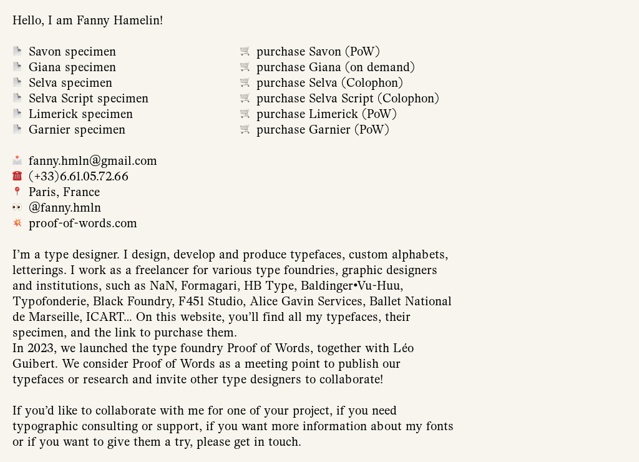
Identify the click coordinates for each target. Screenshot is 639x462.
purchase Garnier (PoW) (322, 129)
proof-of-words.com (83, 223)
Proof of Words (268, 348)
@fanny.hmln (65, 207)
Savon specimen (72, 51)
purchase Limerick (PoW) (326, 114)
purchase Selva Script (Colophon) (347, 98)
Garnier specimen (77, 129)
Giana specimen (72, 67)
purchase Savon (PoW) (318, 51)
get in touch (266, 442)
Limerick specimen (81, 114)
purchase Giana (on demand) (335, 67)
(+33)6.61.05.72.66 (79, 176)
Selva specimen (70, 83)
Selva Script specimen (89, 98)
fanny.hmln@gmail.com (93, 161)
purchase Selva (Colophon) (329, 83)
